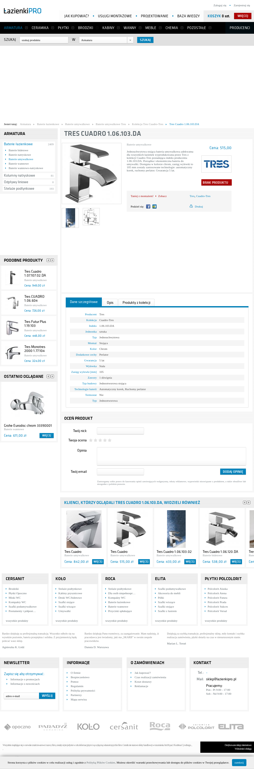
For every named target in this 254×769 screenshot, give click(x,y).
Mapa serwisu (79, 699)
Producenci (240, 28)
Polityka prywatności (83, 690)
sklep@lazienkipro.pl (221, 679)
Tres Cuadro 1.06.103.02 (174, 552)
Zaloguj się (219, 5)
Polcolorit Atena (217, 593)
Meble (150, 28)
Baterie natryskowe (20, 154)
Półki (161, 597)
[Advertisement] (76, 82)
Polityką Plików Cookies (100, 762)
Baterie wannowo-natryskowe (26, 168)
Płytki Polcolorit (223, 578)
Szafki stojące (66, 602)
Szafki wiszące (67, 606)
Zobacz (162, 196)
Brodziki (85, 28)
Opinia (82, 450)
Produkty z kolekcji (136, 303)
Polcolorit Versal (217, 611)
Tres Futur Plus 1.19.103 (35, 324)
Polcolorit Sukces (218, 606)
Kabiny (108, 28)
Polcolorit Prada (217, 602)
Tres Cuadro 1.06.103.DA (102, 133)
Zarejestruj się (242, 5)
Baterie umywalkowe (21, 159)
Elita (160, 578)
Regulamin (77, 686)
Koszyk (214, 16)
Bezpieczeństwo (80, 677)
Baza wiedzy (188, 16)
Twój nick (80, 431)
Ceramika (40, 28)
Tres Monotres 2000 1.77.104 (34, 349)
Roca (110, 578)
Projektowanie (154, 16)
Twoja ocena (77, 440)
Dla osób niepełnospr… (121, 593)
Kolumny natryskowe (19, 175)
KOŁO (61, 578)
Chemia (171, 28)
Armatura (13, 28)
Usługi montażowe (115, 16)
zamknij (239, 762)
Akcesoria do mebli (169, 593)
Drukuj (199, 206)
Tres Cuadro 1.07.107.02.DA (35, 273)
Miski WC (15, 597)
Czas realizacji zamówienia (150, 677)
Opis (110, 303)
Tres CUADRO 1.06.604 (34, 298)
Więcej (46, 435)
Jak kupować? (76, 16)
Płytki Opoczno (18, 593)
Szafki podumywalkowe (23, 606)
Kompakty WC (17, 602)
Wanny (130, 28)
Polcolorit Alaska (218, 588)
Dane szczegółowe (84, 302)
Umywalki (64, 611)
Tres (192, 196)
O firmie (76, 672)
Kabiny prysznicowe (70, 593)
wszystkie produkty (17, 620)
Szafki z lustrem (167, 611)
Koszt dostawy (143, 681)
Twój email (79, 472)
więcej (243, 16)
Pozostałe (196, 28)
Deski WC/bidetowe (70, 597)
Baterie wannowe (19, 163)
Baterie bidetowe (18, 150)
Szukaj (10, 40)
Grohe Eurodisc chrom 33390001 (28, 426)
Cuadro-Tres (203, 196)
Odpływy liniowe (16, 182)
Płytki (63, 28)
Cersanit (15, 578)
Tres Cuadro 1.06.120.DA (220, 552)
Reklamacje (141, 686)
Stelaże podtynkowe (19, 188)
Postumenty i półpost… (22, 611)
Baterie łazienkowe (18, 144)
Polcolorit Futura (217, 597)
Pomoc (75, 681)
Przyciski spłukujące (120, 611)
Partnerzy (76, 695)
